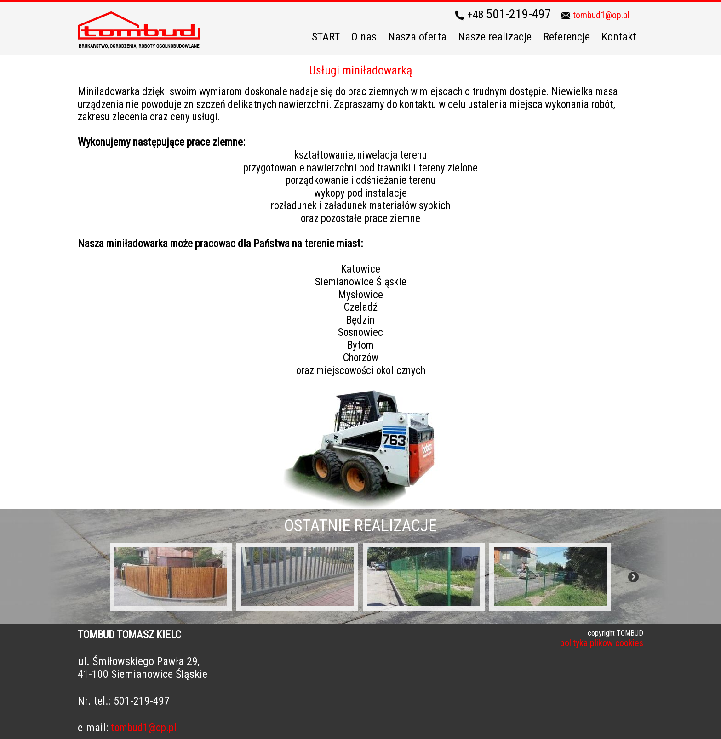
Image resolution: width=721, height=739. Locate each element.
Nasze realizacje (495, 36)
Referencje (566, 36)
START (326, 36)
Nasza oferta (417, 36)
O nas (364, 36)
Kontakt (618, 36)
